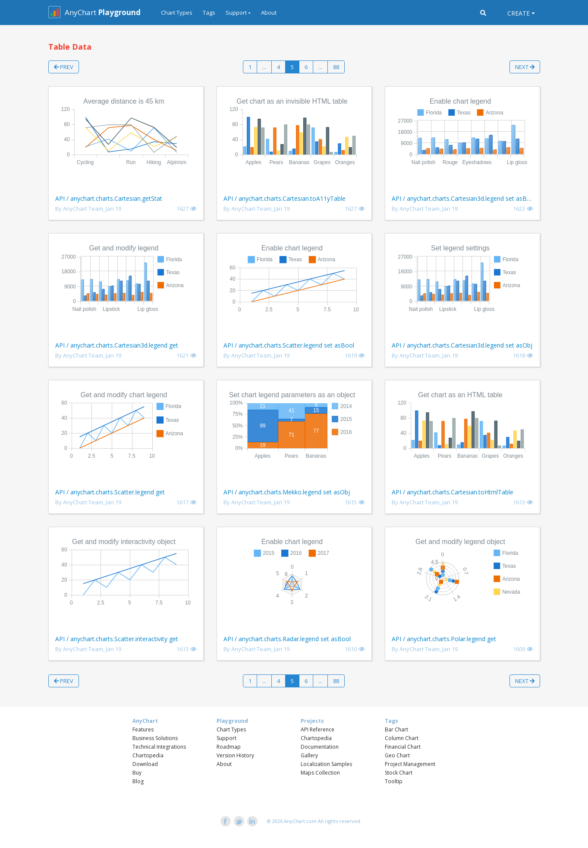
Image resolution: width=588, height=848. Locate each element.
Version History (235, 755)
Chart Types (176, 12)
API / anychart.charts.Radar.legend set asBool (287, 639)
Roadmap (229, 746)
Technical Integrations (159, 746)
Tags (209, 12)
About (269, 12)
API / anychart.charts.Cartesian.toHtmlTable (452, 492)
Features (143, 729)
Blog (138, 781)
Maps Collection (320, 772)
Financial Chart (403, 746)
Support (226, 738)
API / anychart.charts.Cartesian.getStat (108, 198)
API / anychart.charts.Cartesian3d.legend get (116, 345)
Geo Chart (397, 755)
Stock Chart (398, 772)
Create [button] (518, 13)
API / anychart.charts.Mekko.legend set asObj (286, 492)
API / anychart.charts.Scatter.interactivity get (116, 639)
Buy (136, 772)
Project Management (410, 764)
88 (336, 67)
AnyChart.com (300, 821)
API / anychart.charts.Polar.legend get (444, 639)
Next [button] (525, 67)
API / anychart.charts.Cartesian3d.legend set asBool (464, 198)
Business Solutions (155, 738)
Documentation (320, 746)
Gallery (309, 755)
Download (145, 764)
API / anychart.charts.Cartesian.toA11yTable (284, 198)
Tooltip (393, 781)
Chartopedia (148, 755)
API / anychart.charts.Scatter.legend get (110, 492)
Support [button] (236, 12)
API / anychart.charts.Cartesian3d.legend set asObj (462, 345)
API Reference (317, 729)
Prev (63, 67)
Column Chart (401, 738)
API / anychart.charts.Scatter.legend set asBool (288, 345)
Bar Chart (396, 729)
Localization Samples (326, 764)
